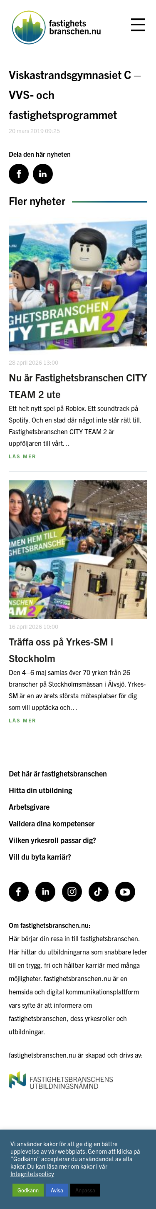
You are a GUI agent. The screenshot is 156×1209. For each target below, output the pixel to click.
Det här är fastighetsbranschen (58, 773)
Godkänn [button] (28, 1190)
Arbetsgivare (29, 806)
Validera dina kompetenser (51, 823)
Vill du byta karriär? (40, 856)
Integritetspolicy (32, 1173)
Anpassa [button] (85, 1190)
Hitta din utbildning (40, 790)
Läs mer (22, 456)
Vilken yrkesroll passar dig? (52, 840)
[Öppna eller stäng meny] (138, 25)
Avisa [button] (57, 1190)
